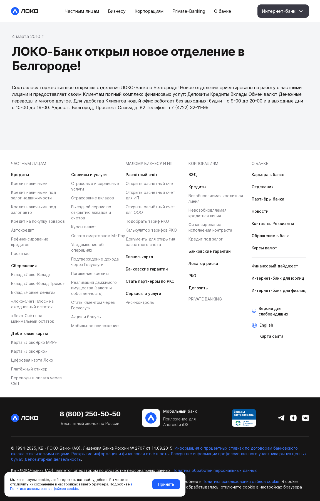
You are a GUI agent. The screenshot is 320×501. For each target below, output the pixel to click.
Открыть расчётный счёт (150, 183)
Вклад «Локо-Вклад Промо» (38, 283)
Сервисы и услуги (89, 174)
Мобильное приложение (95, 325)
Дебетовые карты (29, 333)
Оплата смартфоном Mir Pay (98, 235)
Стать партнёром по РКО (150, 281)
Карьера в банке (268, 174)
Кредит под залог (205, 239)
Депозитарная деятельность (52, 459)
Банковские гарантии (147, 269)
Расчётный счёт (142, 174)
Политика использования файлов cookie (241, 481)
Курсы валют (83, 226)
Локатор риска (203, 263)
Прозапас (20, 253)
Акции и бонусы (86, 316)
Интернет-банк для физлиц (279, 290)
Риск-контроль (140, 302)
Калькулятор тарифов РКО (151, 230)
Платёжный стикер (29, 369)
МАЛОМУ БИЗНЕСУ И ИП (149, 163)
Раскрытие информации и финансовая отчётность (120, 453)
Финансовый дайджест (275, 266)
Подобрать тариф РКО (147, 221)
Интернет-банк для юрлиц (278, 278)
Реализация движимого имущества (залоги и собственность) (94, 288)
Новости (260, 211)
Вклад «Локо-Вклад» (31, 274)
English (266, 325)
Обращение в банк (270, 235)
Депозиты (198, 287)
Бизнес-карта (139, 256)
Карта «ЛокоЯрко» (29, 351)
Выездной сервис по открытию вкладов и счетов (91, 212)
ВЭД (192, 174)
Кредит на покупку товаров (38, 221)
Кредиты (20, 174)
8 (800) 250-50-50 (90, 414)
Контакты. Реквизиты (273, 223)
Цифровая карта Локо (32, 360)
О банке (260, 163)
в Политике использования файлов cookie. (71, 486)
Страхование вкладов (92, 198)
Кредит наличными (29, 183)
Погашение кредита (90, 273)
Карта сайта (271, 336)
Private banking (205, 299)
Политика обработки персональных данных (215, 470)
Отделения (263, 186)
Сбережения (24, 265)
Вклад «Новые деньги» (33, 292)
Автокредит (22, 230)
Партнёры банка (268, 199)
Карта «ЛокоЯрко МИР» (34, 342)
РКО (192, 275)
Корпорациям (203, 163)
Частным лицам (28, 163)
